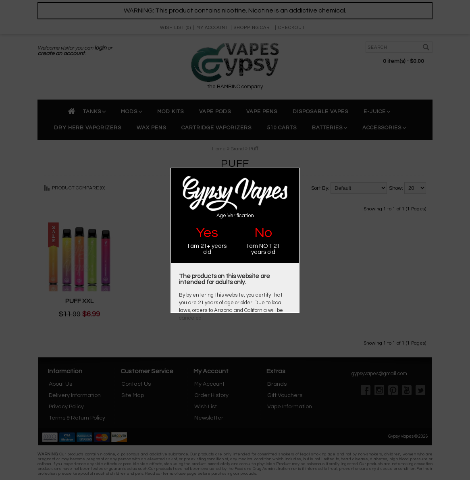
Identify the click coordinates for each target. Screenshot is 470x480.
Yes (207, 233)
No (263, 233)
